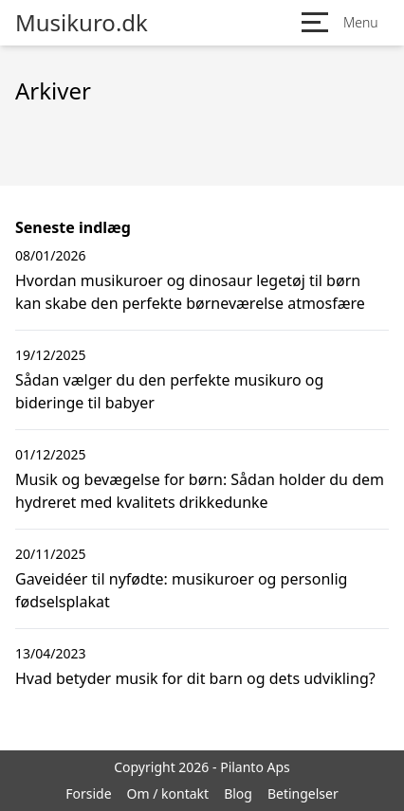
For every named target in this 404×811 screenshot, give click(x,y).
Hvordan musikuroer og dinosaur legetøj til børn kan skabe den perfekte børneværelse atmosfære (190, 292)
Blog (238, 793)
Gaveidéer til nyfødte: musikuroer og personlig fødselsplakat (181, 590)
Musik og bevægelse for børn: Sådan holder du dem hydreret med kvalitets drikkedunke (199, 491)
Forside (88, 793)
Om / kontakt (168, 793)
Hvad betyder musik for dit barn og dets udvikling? (195, 678)
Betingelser (303, 793)
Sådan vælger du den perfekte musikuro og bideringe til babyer (169, 391)
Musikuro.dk (81, 23)
